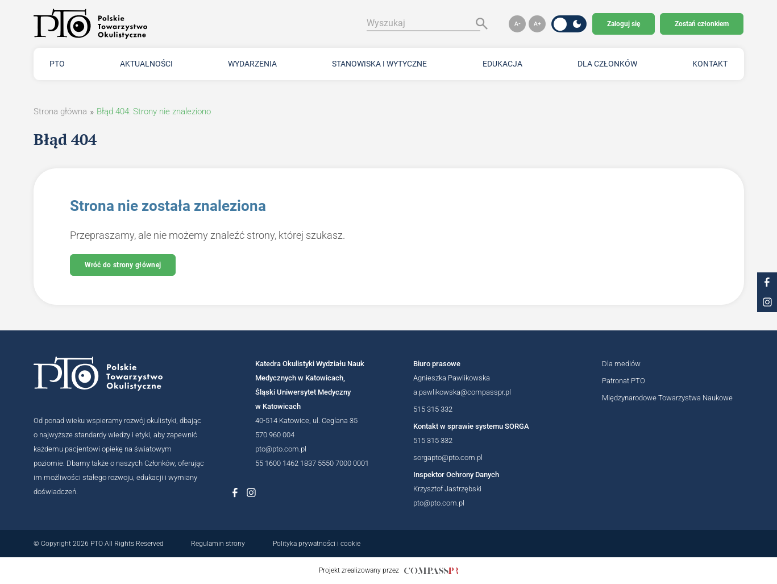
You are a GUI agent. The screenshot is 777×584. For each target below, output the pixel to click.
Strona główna (60, 111)
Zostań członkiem (702, 24)
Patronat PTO (623, 380)
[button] (517, 23)
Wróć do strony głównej (123, 265)
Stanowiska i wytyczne (379, 63)
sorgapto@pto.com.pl (448, 457)
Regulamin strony (218, 544)
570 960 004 (274, 434)
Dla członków (607, 63)
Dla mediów (621, 363)
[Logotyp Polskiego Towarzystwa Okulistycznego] (119, 374)
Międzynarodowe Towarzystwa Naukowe (667, 398)
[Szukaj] (479, 23)
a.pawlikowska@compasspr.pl (462, 392)
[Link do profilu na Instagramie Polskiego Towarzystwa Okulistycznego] (251, 492)
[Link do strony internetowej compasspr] (431, 571)
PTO (57, 63)
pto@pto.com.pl (280, 449)
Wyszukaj (386, 23)
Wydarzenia (252, 63)
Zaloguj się (623, 24)
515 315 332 (432, 409)
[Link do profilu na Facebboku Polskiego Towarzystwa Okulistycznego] (235, 492)
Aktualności (146, 63)
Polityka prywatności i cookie (316, 544)
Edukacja (502, 63)
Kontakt (710, 63)
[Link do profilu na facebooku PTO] (767, 282)
